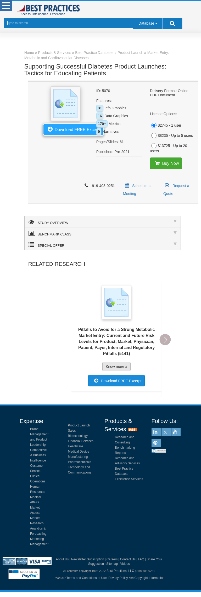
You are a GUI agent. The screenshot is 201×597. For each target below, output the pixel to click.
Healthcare (75, 446)
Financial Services (80, 441)
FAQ (141, 559)
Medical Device (78, 451)
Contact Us (128, 559)
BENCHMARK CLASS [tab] (103, 233)
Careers (112, 559)
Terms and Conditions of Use (86, 578)
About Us (62, 559)
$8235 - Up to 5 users (171, 135)
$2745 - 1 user (165, 125)
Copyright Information (150, 578)
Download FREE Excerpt (73, 129)
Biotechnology (78, 436)
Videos (125, 564)
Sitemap (112, 564)
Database (146, 23)
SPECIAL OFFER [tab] (103, 244)
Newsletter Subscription (87, 559)
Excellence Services (129, 479)
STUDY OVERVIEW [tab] (103, 222)
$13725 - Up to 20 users (168, 148)
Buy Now (166, 163)
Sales (72, 430)
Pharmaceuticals (79, 462)
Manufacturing (78, 457)
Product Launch (79, 425)
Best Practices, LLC (120, 571)
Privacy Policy (118, 578)
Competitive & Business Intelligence (38, 455)
